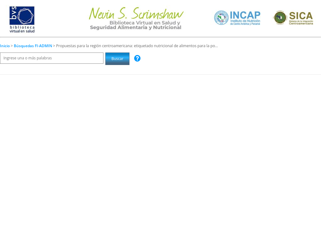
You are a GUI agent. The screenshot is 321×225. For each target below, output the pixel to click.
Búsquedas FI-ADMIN (33, 45)
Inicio (5, 45)
